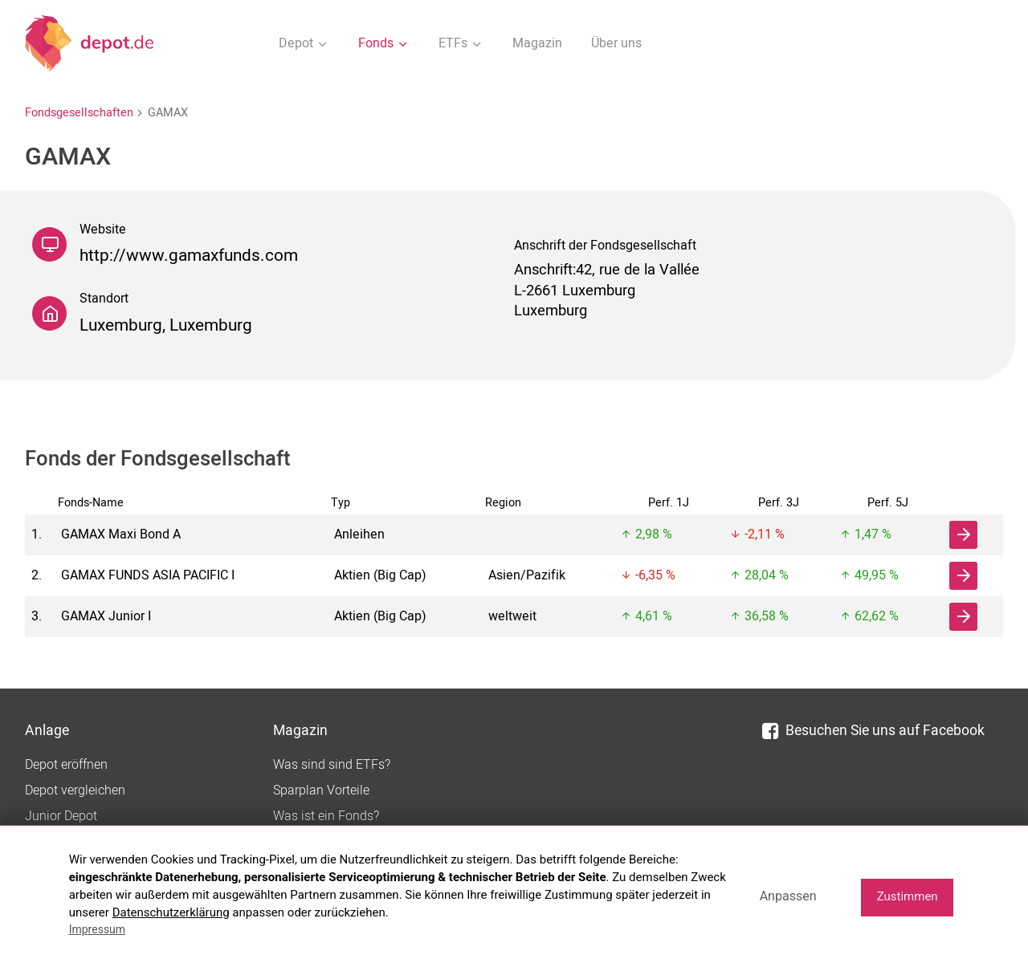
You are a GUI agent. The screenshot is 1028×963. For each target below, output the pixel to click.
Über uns (616, 43)
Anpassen (788, 896)
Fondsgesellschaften (79, 112)
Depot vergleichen (75, 790)
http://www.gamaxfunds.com (189, 255)
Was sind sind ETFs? (331, 764)
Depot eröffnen (66, 764)
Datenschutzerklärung (171, 912)
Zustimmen (907, 896)
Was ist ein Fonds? (326, 816)
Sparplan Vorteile (321, 790)
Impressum (97, 929)
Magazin (537, 43)
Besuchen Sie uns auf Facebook (873, 731)
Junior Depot (61, 816)
